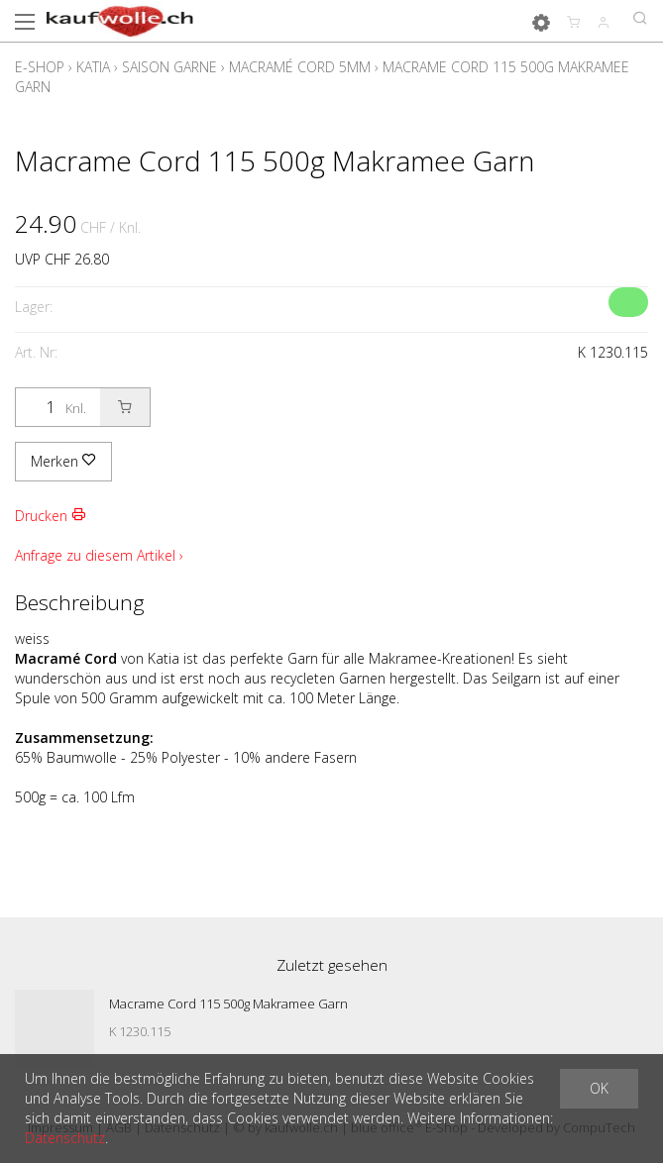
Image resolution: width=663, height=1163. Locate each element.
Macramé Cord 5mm (300, 66)
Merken (63, 461)
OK (599, 1088)
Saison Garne (169, 66)
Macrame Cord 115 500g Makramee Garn (228, 1003)
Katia (93, 66)
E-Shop (39, 66)
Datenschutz (65, 1137)
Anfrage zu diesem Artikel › (99, 555)
